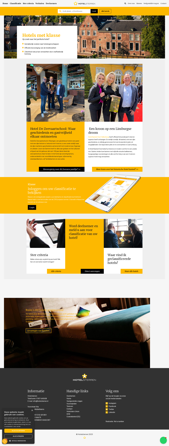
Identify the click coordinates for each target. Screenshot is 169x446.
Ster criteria (28, 3)
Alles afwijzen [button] (18, 436)
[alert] (18, 426)
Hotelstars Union (73, 415)
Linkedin (110, 416)
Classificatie (15, 3)
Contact (163, 3)
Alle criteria (56, 270)
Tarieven (70, 410)
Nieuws (139, 3)
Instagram (111, 407)
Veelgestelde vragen (151, 3)
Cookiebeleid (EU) (73, 420)
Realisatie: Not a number (115, 425)
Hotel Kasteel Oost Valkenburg (98, 137)
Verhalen (39, 3)
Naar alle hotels (131, 270)
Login (31, 207)
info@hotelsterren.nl (40, 405)
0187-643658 (41, 402)
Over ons (131, 3)
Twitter (110, 413)
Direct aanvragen (92, 270)
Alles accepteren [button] (18, 431)
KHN (68, 418)
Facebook (111, 410)
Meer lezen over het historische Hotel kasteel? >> (117, 168)
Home (5, 3)
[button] (163, 440)
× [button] (32, 410)
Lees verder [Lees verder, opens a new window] (17, 426)
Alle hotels (105, 11)
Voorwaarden (72, 407)
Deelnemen (51, 3)
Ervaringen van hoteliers (41, 327)
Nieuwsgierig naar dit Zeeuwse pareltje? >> (61, 168)
